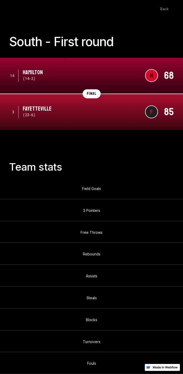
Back (164, 9)
